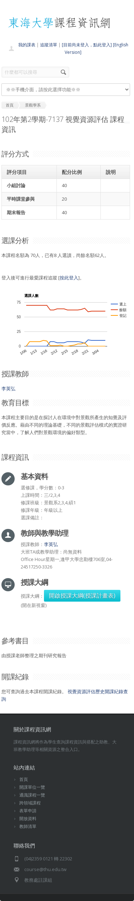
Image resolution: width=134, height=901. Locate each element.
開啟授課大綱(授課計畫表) (82, 595)
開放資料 (27, 818)
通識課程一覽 (32, 795)
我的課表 (26, 45)
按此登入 (69, 277)
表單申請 (27, 811)
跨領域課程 (30, 803)
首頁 (23, 779)
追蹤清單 (48, 45)
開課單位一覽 (32, 787)
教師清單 (27, 826)
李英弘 (8, 388)
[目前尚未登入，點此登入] (87, 45)
